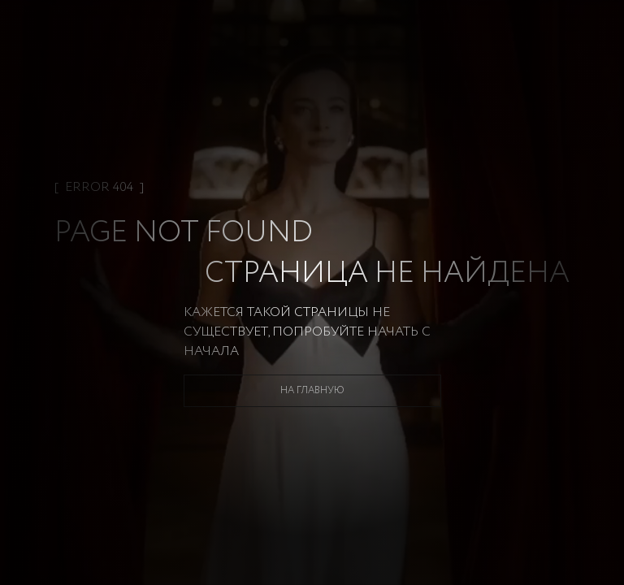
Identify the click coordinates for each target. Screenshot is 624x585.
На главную (312, 390)
